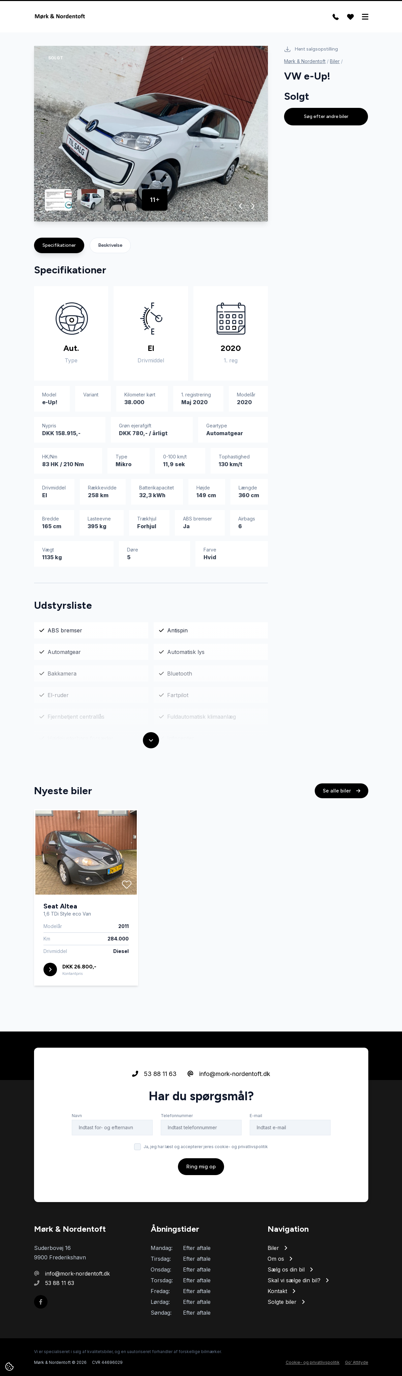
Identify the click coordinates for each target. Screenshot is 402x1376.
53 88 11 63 (154, 1074)
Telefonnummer (177, 1116)
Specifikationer (59, 245)
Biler (335, 61)
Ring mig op (201, 1167)
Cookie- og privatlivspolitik (313, 1362)
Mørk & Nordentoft (305, 61)
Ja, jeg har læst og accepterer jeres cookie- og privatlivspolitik (206, 1147)
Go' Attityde (356, 1362)
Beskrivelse (110, 245)
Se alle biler (341, 791)
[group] (151, 133)
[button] (241, 206)
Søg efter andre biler (326, 116)
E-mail (256, 1116)
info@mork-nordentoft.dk (228, 1074)
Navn (77, 1116)
